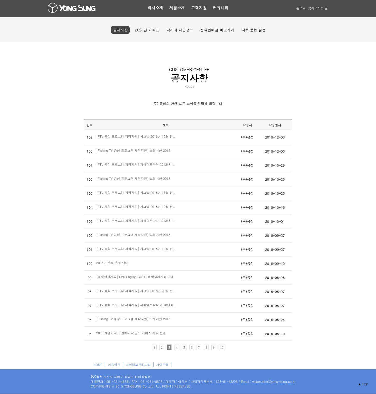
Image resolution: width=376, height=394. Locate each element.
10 (222, 347)
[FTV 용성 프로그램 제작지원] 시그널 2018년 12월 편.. (135, 136)
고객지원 (199, 7)
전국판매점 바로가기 (217, 29)
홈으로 (300, 8)
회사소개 (155, 7)
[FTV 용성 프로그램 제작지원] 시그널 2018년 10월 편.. (135, 206)
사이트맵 (162, 364)
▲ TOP (363, 384)
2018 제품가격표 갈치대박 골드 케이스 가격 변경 (131, 333)
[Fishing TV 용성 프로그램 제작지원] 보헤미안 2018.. (134, 150)
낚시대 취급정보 (179, 29)
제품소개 (177, 7)
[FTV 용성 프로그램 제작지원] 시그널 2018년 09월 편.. (135, 290)
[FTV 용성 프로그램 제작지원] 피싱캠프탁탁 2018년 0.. (135, 305)
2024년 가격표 (147, 29)
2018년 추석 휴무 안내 (112, 262)
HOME (97, 364)
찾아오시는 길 (318, 8)
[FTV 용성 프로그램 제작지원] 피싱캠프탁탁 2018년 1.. (135, 164)
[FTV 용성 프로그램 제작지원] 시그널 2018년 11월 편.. (135, 192)
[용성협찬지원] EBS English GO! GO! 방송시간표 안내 (135, 276)
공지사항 (120, 29)
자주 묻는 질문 (253, 29)
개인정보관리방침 (138, 364)
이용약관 (114, 364)
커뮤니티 (220, 7)
